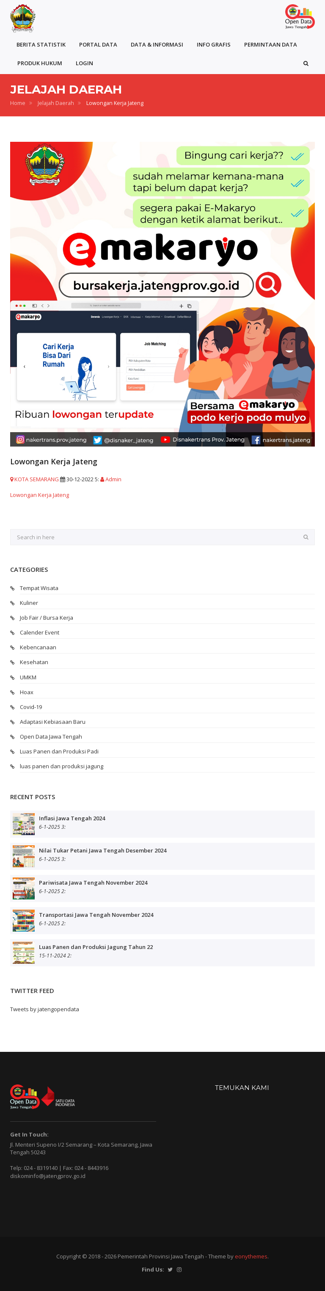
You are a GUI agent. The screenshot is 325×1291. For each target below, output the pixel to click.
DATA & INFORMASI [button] (157, 44)
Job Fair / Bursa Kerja (46, 617)
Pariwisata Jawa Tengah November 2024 (93, 882)
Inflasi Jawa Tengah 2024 (72, 818)
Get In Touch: (29, 1134)
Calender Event (39, 632)
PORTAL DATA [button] (98, 44)
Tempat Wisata (39, 588)
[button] (306, 63)
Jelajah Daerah (56, 103)
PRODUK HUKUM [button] (39, 63)
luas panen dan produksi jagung (61, 766)
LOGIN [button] (84, 63)
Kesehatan (34, 662)
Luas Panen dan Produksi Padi (59, 751)
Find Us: (153, 1269)
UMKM (28, 677)
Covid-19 (31, 707)
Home (17, 103)
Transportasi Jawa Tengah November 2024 (96, 915)
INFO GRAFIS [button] (214, 44)
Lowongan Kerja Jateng (39, 495)
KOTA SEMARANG (34, 479)
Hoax (26, 692)
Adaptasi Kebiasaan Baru (52, 721)
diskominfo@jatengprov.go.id (47, 1176)
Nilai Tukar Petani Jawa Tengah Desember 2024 (102, 850)
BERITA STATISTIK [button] (41, 44)
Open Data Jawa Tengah (51, 736)
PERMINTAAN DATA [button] (270, 44)
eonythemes (251, 1256)
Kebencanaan (38, 647)
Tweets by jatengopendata (44, 1009)
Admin (110, 479)
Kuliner (29, 603)
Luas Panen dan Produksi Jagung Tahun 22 (96, 947)
